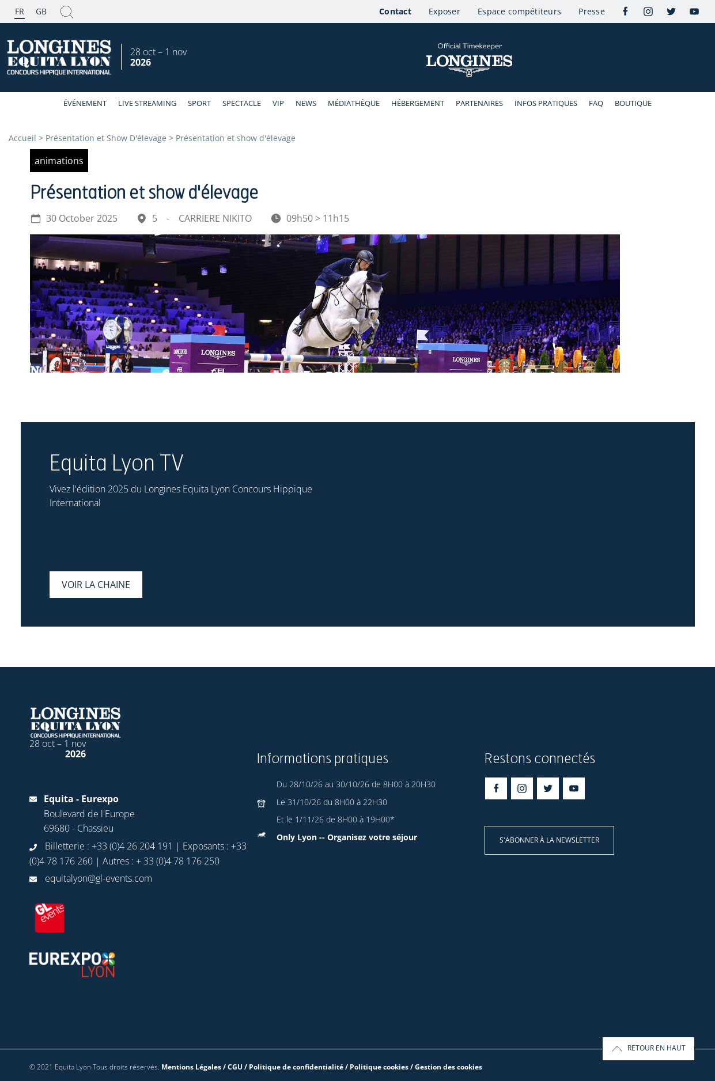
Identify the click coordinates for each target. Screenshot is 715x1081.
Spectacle (241, 103)
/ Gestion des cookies (446, 1067)
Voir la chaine (96, 584)
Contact (395, 11)
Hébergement (417, 103)
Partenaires (479, 103)
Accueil (22, 137)
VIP (278, 103)
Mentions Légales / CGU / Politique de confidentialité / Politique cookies (284, 1067)
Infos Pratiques (546, 103)
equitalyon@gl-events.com (98, 878)
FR (19, 11)
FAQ (596, 103)
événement (85, 103)
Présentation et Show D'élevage (106, 137)
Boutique (633, 103)
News (306, 103)
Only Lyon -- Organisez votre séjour (347, 837)
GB (41, 11)
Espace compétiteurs (519, 11)
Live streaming (147, 103)
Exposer (444, 11)
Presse (591, 11)
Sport (199, 103)
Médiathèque (354, 103)
